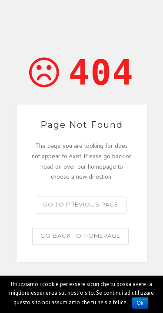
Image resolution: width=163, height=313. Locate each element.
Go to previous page (80, 204)
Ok (140, 303)
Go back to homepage (80, 236)
